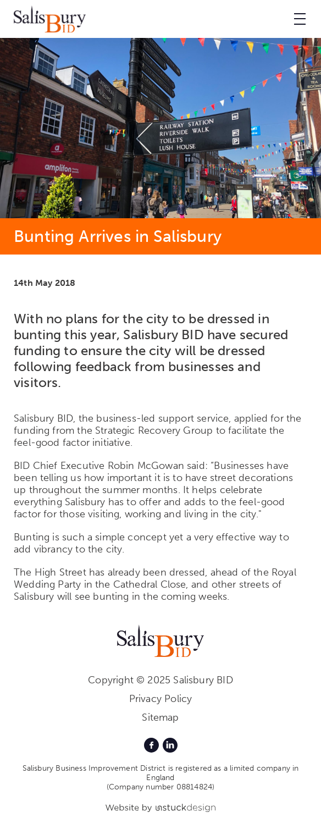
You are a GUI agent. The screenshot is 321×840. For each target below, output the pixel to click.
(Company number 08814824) (161, 787)
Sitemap (160, 717)
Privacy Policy (160, 699)
